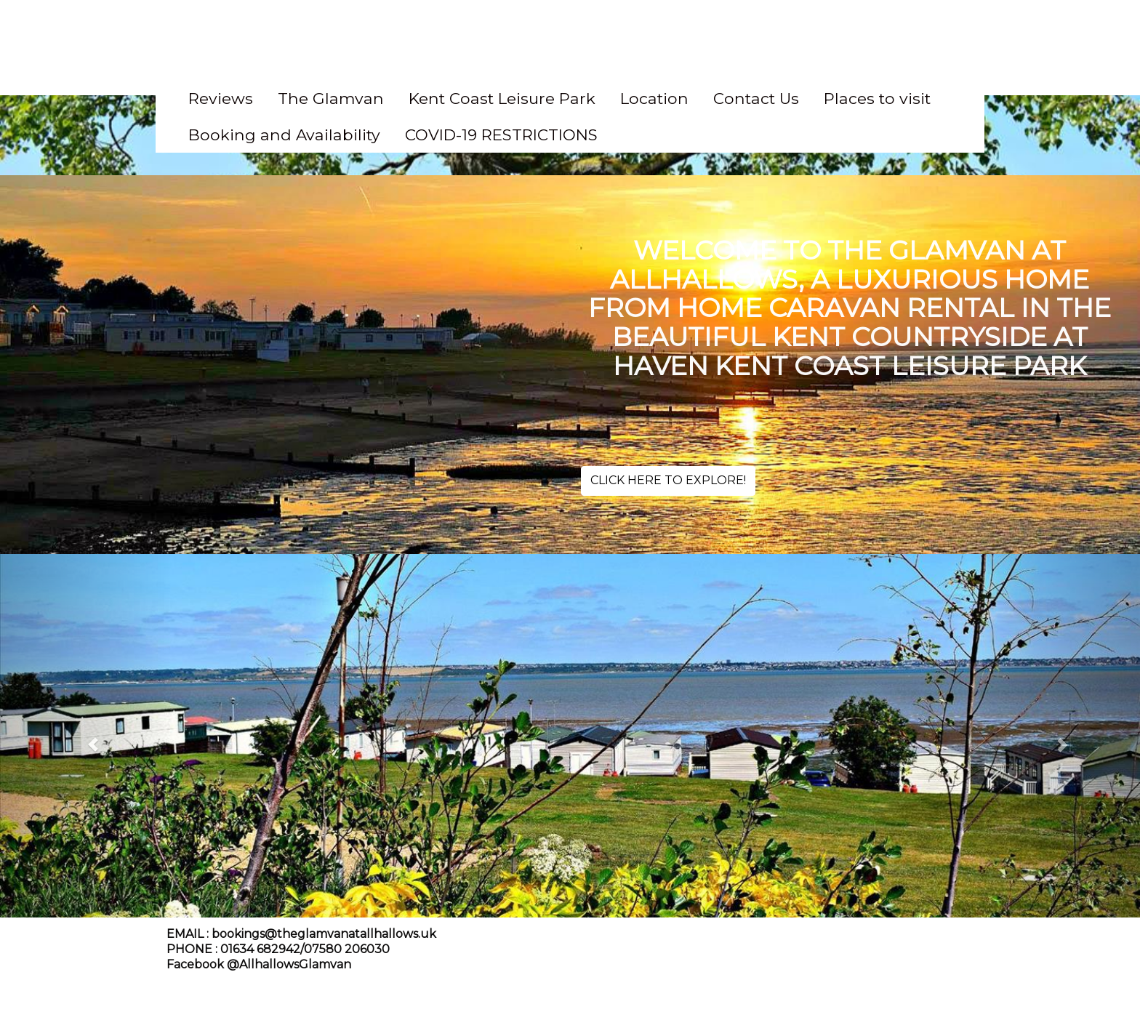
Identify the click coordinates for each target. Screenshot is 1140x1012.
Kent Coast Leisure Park (502, 98)
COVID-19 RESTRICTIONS (501, 134)
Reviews (220, 98)
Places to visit (877, 98)
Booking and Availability (284, 134)
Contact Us (756, 98)
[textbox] (570, 40)
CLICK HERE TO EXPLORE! (668, 480)
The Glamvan (331, 98)
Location (654, 98)
